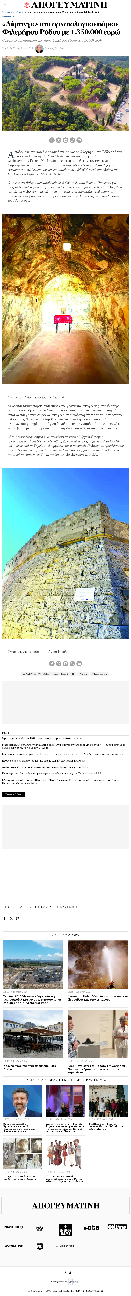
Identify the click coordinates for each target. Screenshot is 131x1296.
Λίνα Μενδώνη (64, 674)
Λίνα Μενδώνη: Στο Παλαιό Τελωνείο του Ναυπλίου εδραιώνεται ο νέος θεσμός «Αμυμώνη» (96, 1069)
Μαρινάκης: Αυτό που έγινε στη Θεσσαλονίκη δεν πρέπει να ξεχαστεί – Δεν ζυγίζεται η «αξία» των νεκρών (62, 754)
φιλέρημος (100, 674)
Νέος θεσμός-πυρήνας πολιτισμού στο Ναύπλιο (29, 1068)
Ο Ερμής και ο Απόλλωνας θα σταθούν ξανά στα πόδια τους (19, 1177)
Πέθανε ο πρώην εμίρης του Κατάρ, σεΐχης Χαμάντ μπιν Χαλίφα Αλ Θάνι (43, 760)
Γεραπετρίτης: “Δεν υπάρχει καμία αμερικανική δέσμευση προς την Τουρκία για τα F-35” (52, 773)
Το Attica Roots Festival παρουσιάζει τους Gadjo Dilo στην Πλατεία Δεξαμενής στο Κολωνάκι (65, 1179)
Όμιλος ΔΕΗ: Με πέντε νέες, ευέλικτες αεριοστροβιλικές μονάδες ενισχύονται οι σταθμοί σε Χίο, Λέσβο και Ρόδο (32, 999)
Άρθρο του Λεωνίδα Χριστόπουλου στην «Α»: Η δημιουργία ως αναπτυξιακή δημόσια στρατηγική (19, 1128)
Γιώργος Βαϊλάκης (55, 48)
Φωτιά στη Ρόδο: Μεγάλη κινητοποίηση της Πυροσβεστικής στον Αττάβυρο (98, 998)
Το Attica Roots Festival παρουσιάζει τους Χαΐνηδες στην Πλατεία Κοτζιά (107, 1126)
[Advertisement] (65, 702)
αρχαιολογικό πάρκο (35, 674)
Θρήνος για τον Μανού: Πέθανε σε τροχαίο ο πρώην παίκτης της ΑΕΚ (42, 738)
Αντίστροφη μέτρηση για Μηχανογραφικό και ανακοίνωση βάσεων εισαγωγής (45, 767)
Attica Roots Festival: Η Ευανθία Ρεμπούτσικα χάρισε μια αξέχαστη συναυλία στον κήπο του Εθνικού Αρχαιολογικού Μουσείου (65, 1128)
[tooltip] (52, 140)
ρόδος (83, 674)
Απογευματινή (7, 12)
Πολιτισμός (19, 12)
